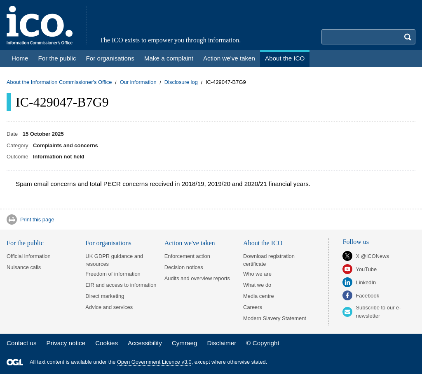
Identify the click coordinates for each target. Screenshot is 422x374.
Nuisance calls (24, 267)
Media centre (258, 296)
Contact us (22, 342)
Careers (252, 307)
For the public (25, 242)
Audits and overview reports (197, 278)
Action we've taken (189, 242)
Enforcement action (187, 256)
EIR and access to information (120, 285)
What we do (257, 285)
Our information (138, 82)
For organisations (108, 242)
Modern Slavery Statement (274, 318)
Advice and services (109, 307)
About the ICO (262, 242)
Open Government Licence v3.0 (154, 362)
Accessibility (145, 342)
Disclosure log (181, 82)
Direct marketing (104, 296)
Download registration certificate (269, 260)
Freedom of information (112, 274)
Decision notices (183, 267)
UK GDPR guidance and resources (114, 260)
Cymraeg (184, 342)
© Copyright (262, 342)
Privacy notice (66, 342)
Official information (29, 256)
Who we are (257, 274)
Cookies (106, 342)
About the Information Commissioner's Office (59, 82)
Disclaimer (221, 342)
